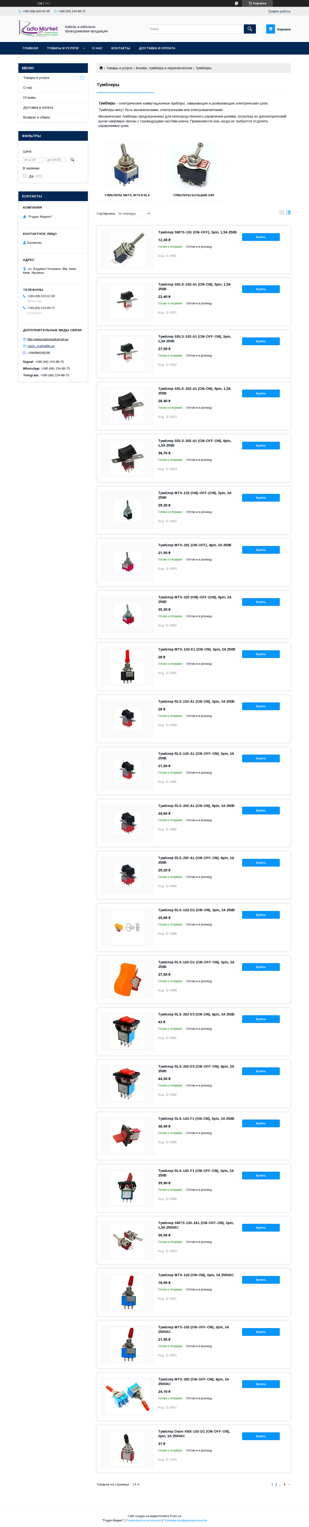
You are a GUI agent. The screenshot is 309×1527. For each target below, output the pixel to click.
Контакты (120, 48)
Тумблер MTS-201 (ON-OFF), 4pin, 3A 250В (195, 545)
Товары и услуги (62, 48)
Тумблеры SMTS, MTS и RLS (127, 195)
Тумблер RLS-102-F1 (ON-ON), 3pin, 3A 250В (196, 1119)
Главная (30, 48)
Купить (261, 237)
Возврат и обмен (36, 117)
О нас (97, 48)
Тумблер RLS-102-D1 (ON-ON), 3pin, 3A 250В (196, 910)
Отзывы (29, 97)
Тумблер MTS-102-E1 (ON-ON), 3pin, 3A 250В (196, 649)
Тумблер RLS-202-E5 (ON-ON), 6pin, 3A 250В (196, 1014)
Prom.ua (175, 1516)
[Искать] (250, 29)
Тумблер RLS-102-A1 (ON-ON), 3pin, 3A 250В (196, 701)
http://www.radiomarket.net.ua (47, 339)
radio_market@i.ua (41, 346)
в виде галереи (282, 213)
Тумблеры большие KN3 (193, 195)
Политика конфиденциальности (185, 1520)
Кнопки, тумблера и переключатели (164, 68)
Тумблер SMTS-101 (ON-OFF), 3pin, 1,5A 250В (197, 232)
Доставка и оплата (157, 48)
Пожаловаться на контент (143, 1520)
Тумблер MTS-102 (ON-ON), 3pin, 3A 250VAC (196, 1275)
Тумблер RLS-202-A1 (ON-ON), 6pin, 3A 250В (196, 806)
